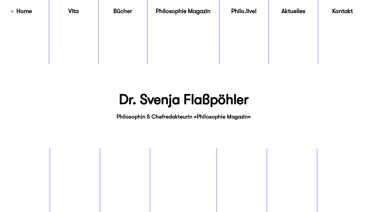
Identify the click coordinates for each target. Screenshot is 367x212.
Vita (73, 11)
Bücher (122, 11)
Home (24, 11)
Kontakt (342, 11)
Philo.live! (244, 11)
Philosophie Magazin (183, 11)
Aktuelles (293, 11)
